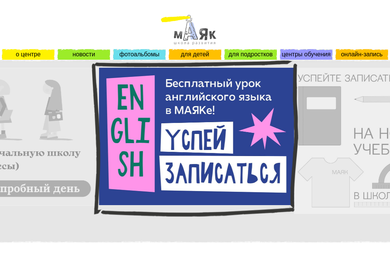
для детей (195, 54)
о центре (28, 54)
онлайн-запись (361, 54)
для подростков (251, 54)
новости (83, 54)
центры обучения (306, 54)
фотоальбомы (140, 54)
